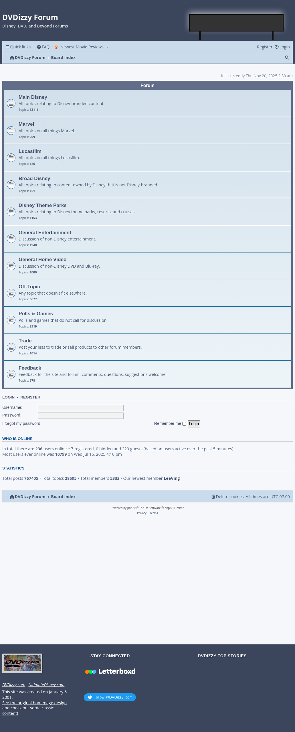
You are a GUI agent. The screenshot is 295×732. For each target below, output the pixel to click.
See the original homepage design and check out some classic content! (34, 708)
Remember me (170, 423)
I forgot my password (21, 423)
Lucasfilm (30, 151)
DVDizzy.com (13, 684)
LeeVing (172, 478)
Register (30, 397)
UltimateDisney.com (46, 684)
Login (8, 397)
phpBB (131, 508)
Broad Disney (34, 178)
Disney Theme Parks (43, 205)
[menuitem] (43, 46)
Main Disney (33, 97)
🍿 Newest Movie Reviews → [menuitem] (81, 47)
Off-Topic (29, 286)
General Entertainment (45, 232)
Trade (25, 341)
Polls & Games (36, 313)
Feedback (30, 368)
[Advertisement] (236, 22)
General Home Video (43, 259)
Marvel (26, 124)
